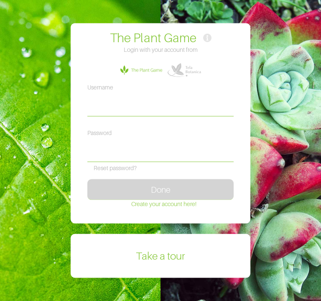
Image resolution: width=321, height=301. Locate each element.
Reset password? (115, 167)
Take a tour (160, 256)
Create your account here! (163, 203)
